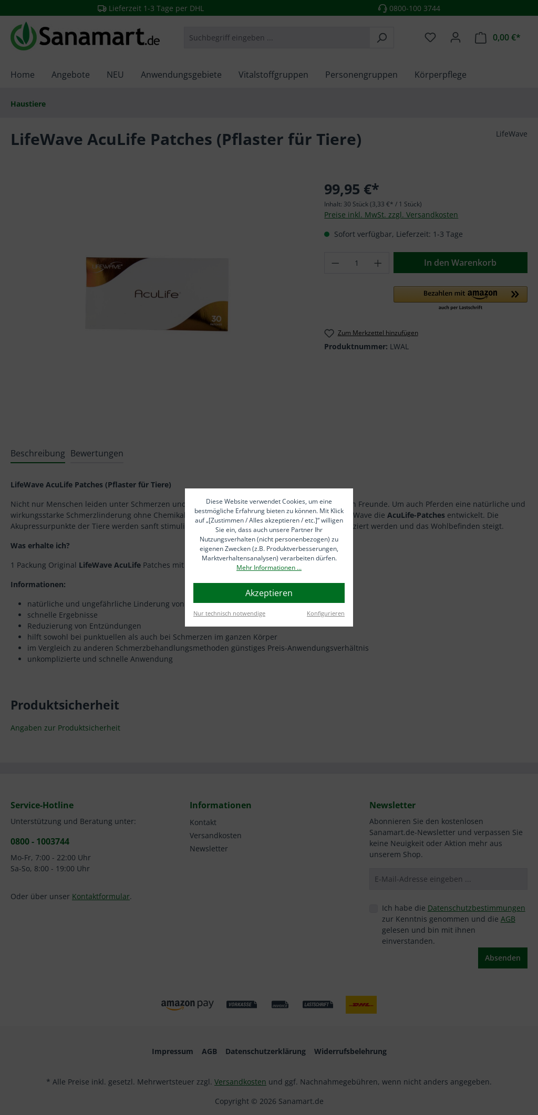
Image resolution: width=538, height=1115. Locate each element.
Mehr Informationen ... (269, 567)
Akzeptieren (269, 593)
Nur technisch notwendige (229, 613)
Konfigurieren (326, 613)
